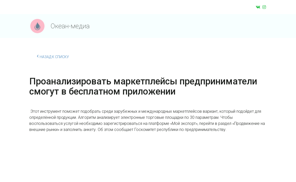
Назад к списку (53, 56)
